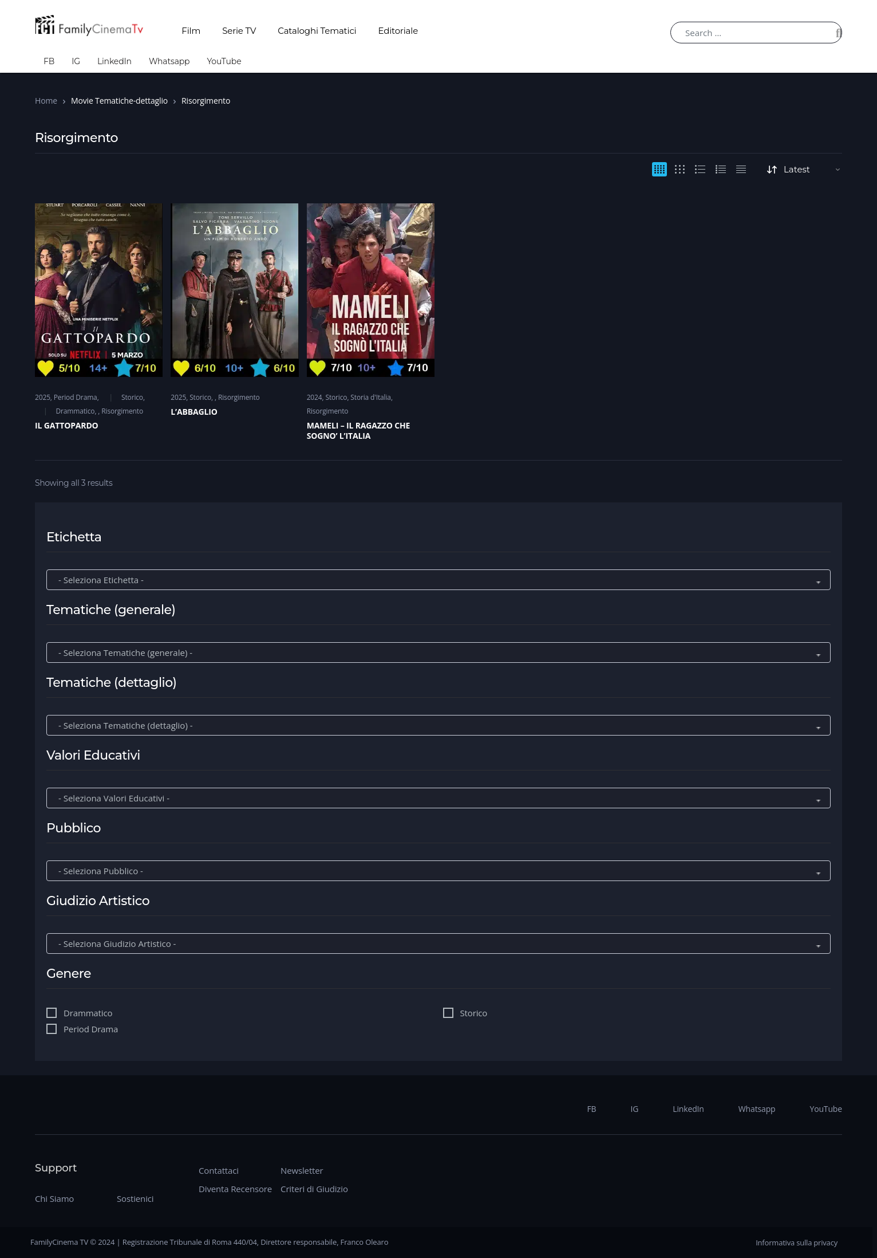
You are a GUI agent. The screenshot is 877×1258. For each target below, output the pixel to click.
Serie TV (239, 30)
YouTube (224, 61)
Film (190, 30)
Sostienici (135, 1198)
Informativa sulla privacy (797, 1242)
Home (46, 100)
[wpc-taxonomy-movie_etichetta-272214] (438, 580)
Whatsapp (169, 61)
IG (76, 61)
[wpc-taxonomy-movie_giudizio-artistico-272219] (438, 943)
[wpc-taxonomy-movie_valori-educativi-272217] (438, 798)
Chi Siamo (54, 1198)
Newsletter (302, 1170)
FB (49, 61)
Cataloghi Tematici (317, 30)
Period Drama (75, 397)
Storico (132, 397)
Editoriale (398, 30)
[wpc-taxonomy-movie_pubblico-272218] (438, 871)
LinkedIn (114, 61)
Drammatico (75, 411)
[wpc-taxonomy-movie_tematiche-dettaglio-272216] (438, 725)
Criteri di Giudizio (314, 1188)
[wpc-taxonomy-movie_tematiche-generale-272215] (438, 652)
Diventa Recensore (235, 1188)
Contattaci (219, 1170)
